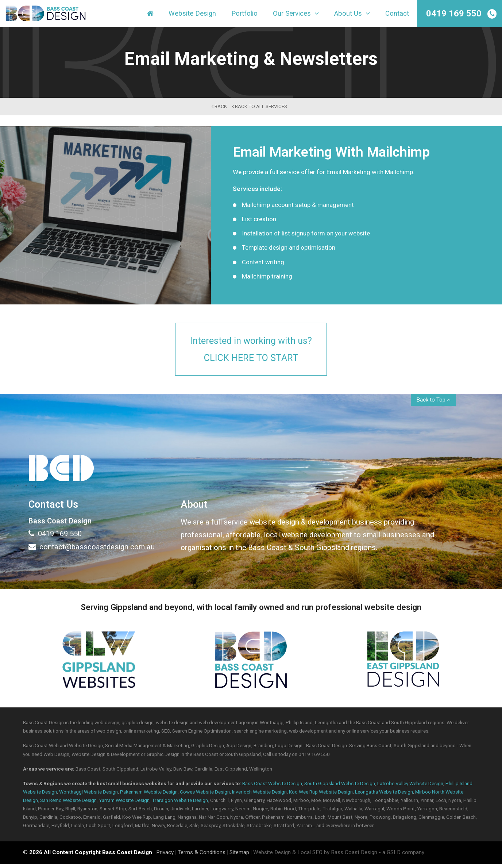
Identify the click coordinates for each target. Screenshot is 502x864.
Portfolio (244, 14)
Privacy (165, 852)
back (219, 106)
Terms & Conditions (201, 852)
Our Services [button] (296, 14)
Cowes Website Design (205, 792)
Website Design (192, 14)
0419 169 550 (454, 13)
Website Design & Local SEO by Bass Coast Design (315, 852)
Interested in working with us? (251, 349)
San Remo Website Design (68, 800)
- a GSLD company (401, 852)
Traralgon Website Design (180, 800)
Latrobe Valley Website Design (410, 783)
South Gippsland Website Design (339, 783)
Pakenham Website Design (149, 792)
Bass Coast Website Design (272, 783)
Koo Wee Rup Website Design (321, 792)
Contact (397, 14)
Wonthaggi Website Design (88, 792)
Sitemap (239, 852)
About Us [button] (352, 14)
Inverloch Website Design (259, 792)
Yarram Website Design (124, 800)
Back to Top (433, 399)
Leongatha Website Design (384, 792)
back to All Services (259, 106)
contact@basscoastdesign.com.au (91, 546)
